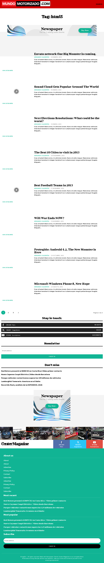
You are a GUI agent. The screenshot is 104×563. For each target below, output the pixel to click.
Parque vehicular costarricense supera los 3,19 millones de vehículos (30, 377)
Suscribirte (96, 335)
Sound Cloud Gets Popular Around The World (66, 86)
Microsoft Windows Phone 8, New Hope (61, 283)
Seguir (98, 330)
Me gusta (98, 325)
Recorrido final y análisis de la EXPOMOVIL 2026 (21, 384)
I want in (52, 356)
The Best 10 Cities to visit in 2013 (56, 152)
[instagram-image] (19, 433)
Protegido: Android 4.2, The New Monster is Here (65, 251)
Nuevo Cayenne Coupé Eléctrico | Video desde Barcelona (25, 374)
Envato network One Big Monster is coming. (65, 54)
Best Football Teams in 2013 (53, 185)
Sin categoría (7, 70)
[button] (99, 4)
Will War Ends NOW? (49, 218)
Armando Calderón (41, 57)
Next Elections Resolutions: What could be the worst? (66, 119)
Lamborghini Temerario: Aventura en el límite (20, 381)
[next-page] (18, 312)
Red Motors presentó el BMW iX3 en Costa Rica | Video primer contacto (31, 371)
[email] (52, 350)
